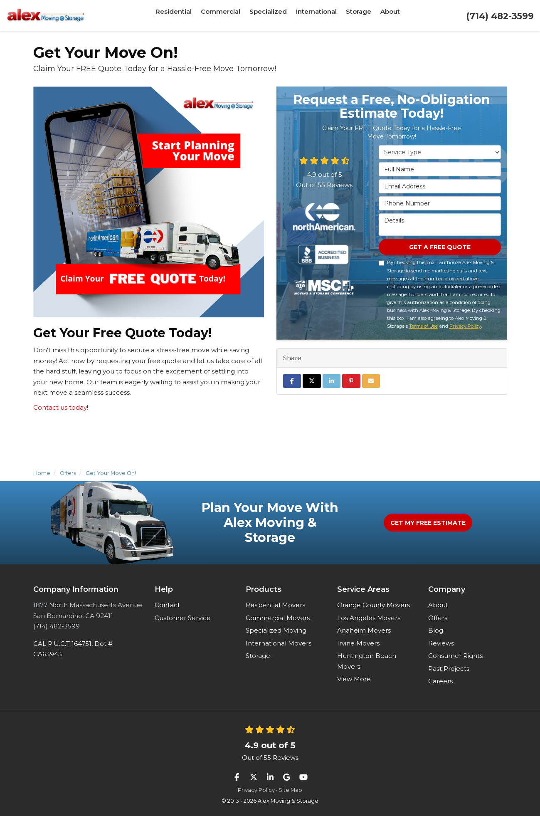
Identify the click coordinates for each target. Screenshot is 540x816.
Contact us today (60, 407)
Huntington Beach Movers (366, 661)
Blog (435, 630)
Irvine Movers (358, 643)
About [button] (384, 15)
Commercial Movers (278, 618)
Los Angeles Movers (368, 618)
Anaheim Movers (364, 630)
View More (354, 679)
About (438, 605)
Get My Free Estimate (428, 523)
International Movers (278, 643)
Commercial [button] (223, 15)
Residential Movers (275, 605)
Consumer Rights (455, 656)
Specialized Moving (276, 630)
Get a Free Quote (440, 248)
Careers (440, 681)
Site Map (290, 790)
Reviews (441, 643)
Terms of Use (423, 328)
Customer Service (183, 618)
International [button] (314, 15)
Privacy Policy (465, 328)
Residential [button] (179, 15)
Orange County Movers (373, 605)
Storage (258, 656)
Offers (437, 618)
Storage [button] (355, 15)
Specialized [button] (268, 15)
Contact (167, 605)
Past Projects (448, 669)
